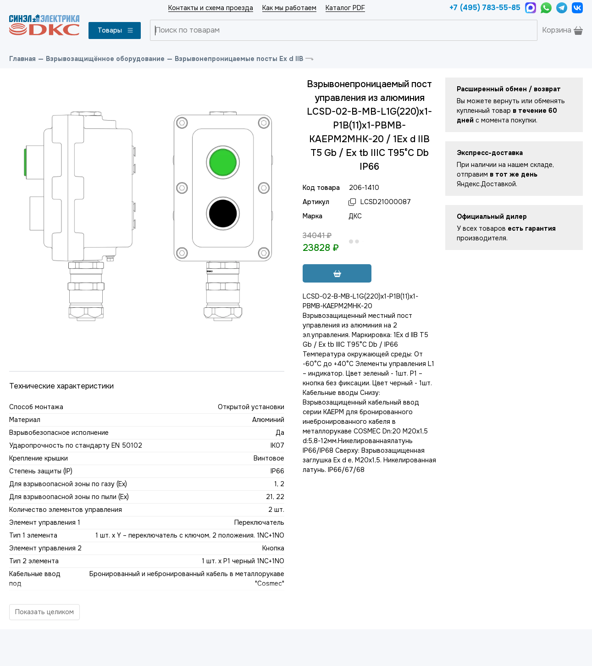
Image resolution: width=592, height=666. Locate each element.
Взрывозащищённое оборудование (105, 59)
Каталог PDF (345, 8)
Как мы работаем (289, 8)
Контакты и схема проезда (210, 8)
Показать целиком (44, 612)
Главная (22, 59)
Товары (116, 30)
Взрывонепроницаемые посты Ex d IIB (239, 59)
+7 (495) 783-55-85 (484, 7)
